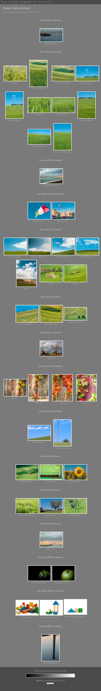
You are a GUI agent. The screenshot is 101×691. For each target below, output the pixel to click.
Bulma (61, 680)
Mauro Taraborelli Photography (16, 2)
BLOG (46, 2)
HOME (34, 2)
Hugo (56, 680)
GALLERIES (40, 2)
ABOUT (50, 2)
